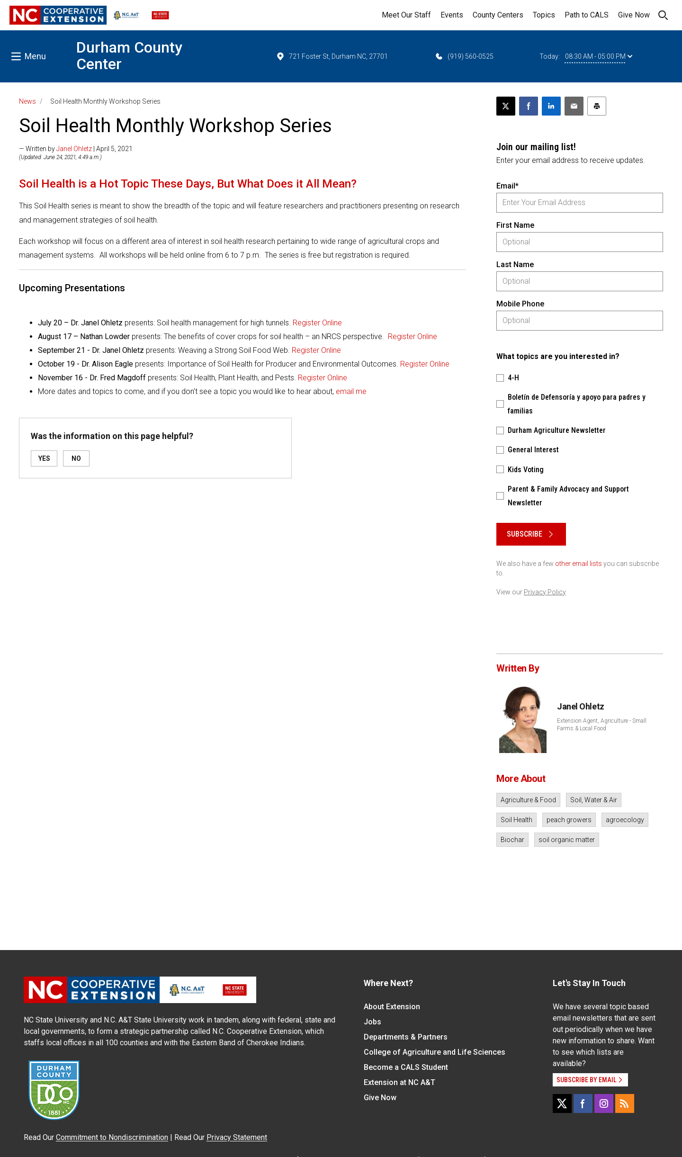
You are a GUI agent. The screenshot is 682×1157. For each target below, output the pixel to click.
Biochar (512, 839)
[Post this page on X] (505, 106)
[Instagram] (603, 1103)
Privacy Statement (236, 1137)
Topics (544, 14)
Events (451, 14)
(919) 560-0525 (464, 56)
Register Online (317, 322)
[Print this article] (596, 106)
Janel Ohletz (74, 148)
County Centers (498, 14)
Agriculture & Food (528, 800)
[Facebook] (583, 1103)
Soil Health (516, 820)
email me (351, 391)
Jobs (372, 1021)
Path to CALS (587, 14)
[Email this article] (574, 106)
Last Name (515, 264)
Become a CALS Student (406, 1067)
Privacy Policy (545, 592)
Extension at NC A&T (399, 1082)
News (27, 101)
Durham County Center (129, 55)
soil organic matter (566, 839)
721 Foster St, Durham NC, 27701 (332, 56)
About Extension (392, 1006)
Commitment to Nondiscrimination (112, 1137)
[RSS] (624, 1103)
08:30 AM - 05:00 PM (598, 56)
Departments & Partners (406, 1036)
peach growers (569, 820)
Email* (507, 185)
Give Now (634, 14)
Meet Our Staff (406, 14)
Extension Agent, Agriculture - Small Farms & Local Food (601, 725)
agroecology (625, 820)
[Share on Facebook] (528, 106)
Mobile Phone (520, 303)
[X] (562, 1103)
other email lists (578, 563)
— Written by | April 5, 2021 (76, 148)
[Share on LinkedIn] (551, 106)
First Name (515, 225)
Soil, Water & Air (593, 800)
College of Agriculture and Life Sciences (434, 1052)
